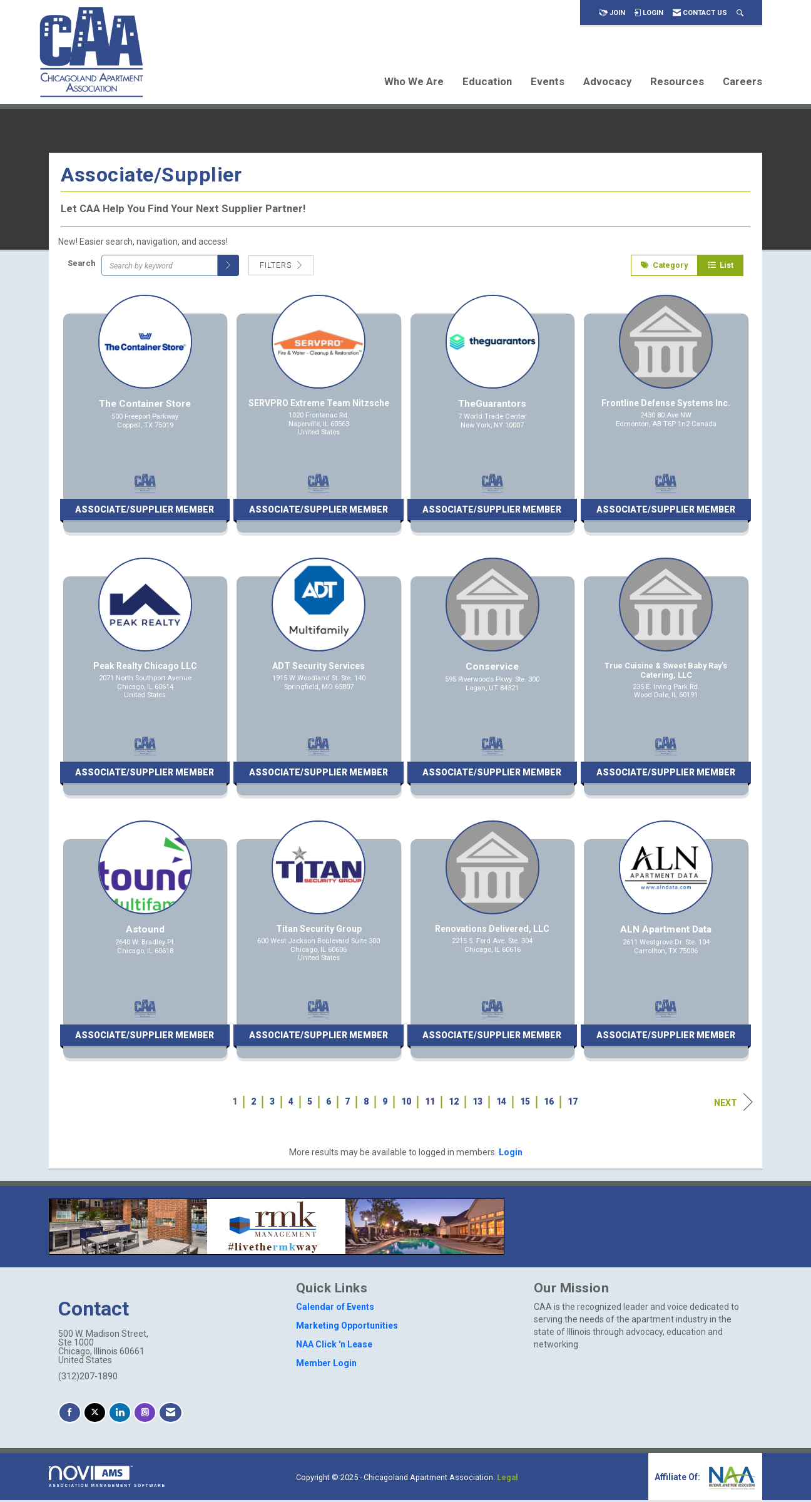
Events (547, 81)
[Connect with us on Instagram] (144, 1414)
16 (549, 1103)
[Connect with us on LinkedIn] (119, 1414)
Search (81, 265)
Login (511, 1153)
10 (406, 1103)
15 (525, 1103)
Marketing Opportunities (347, 1327)
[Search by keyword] (159, 266)
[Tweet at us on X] (94, 1414)
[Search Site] (740, 13)
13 (477, 1103)
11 (430, 1103)
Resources (677, 81)
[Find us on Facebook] (69, 1414)
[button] (228, 266)
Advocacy (607, 81)
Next (733, 1103)
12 (454, 1103)
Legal (507, 1479)
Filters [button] (281, 266)
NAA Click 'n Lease (334, 1346)
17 (573, 1103)
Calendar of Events (335, 1308)
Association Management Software (107, 1478)
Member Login (326, 1364)
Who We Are (414, 81)
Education (487, 81)
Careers (742, 81)
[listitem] (145, 421)
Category (664, 266)
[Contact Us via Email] (170, 1414)
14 (501, 1103)
